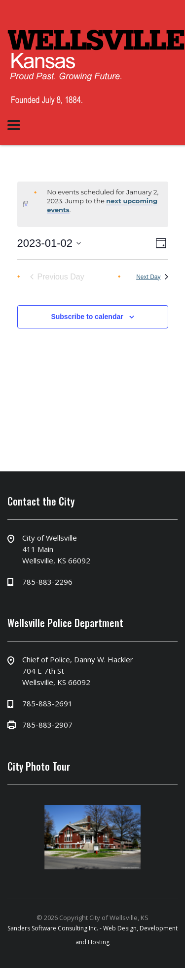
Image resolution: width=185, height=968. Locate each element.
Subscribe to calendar (87, 317)
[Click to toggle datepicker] (49, 243)
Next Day (152, 277)
